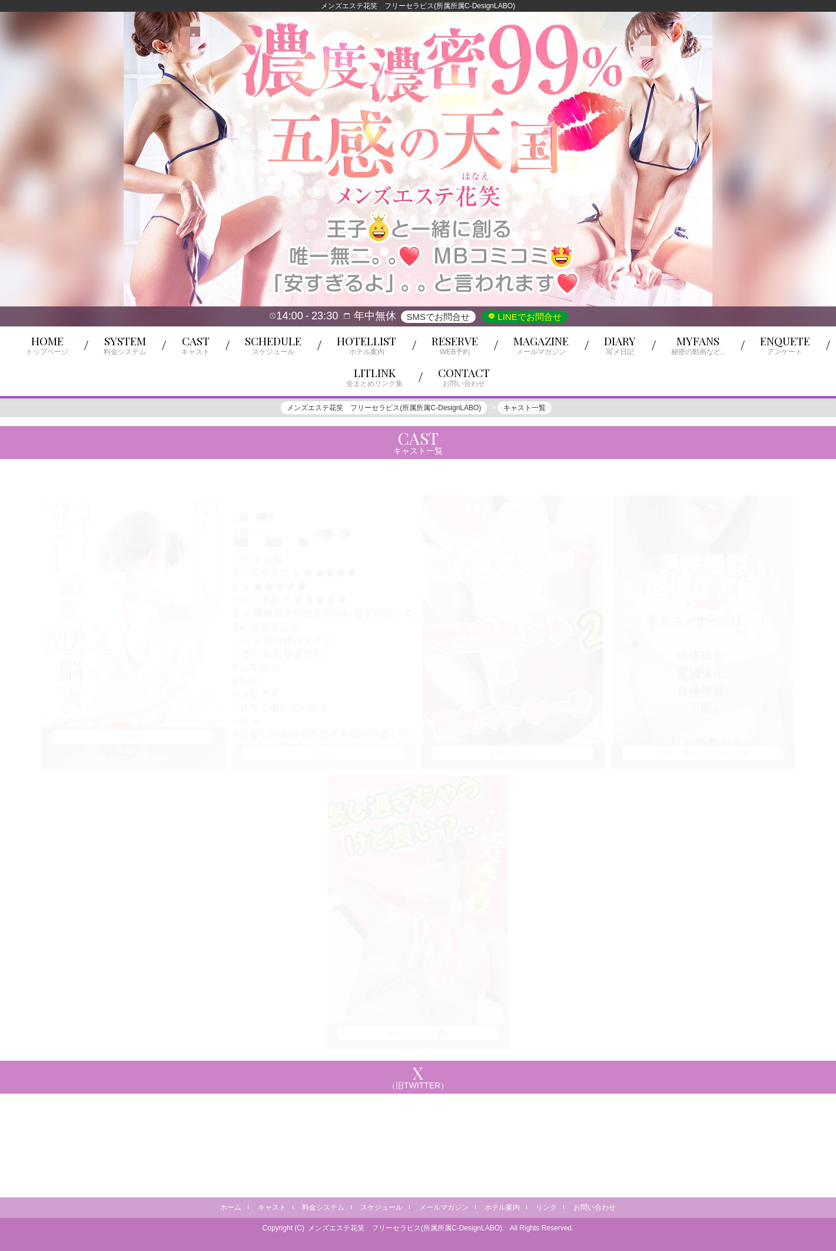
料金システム (323, 1207)
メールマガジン (444, 1207)
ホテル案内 (502, 1207)
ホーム (230, 1207)
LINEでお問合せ (528, 317)
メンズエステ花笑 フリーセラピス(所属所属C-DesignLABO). (406, 1228)
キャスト (272, 1207)
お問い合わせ (594, 1207)
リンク (546, 1207)
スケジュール (381, 1207)
